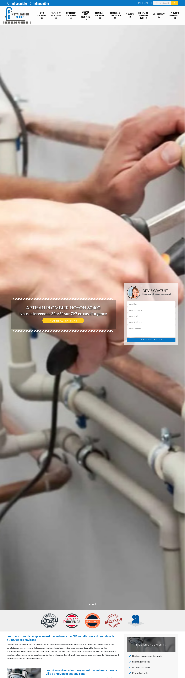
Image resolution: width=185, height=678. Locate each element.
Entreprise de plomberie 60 (71, 15)
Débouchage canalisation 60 (115, 15)
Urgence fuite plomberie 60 (85, 15)
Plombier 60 (130, 15)
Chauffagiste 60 (159, 15)
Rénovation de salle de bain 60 (143, 15)
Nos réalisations (63, 320)
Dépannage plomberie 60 (99, 15)
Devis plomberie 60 (41, 15)
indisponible (17, 3)
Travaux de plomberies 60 (56, 15)
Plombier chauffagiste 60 (174, 15)
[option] (92, 339)
